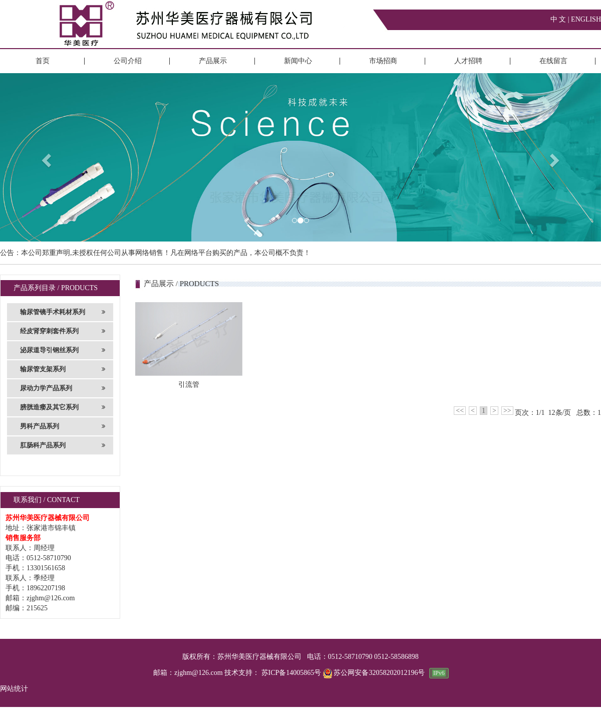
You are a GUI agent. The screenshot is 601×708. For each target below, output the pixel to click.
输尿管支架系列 (62, 369)
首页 (43, 61)
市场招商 (383, 61)
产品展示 (213, 61)
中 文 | (560, 19)
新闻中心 (298, 61)
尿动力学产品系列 (62, 388)
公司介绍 (128, 61)
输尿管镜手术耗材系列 (62, 312)
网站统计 (14, 688)
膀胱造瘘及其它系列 (62, 407)
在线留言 (553, 61)
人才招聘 (468, 61)
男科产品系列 (62, 426)
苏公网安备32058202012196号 (375, 672)
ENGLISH (586, 19)
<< (460, 410)
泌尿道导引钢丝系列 (62, 350)
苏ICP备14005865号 (291, 672)
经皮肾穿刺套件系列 (62, 331)
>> (507, 410)
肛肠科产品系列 (62, 445)
